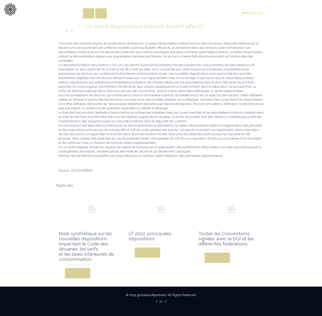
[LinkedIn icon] (161, 301)
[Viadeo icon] (165, 301)
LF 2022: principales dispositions (150, 236)
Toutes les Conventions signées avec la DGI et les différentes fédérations (226, 238)
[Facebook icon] (156, 301)
